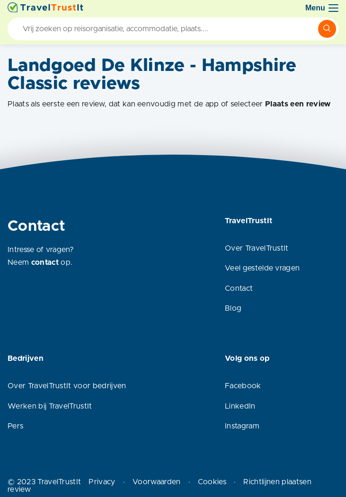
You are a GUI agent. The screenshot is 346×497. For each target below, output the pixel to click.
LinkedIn (240, 406)
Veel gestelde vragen (262, 268)
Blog (233, 308)
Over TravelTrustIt (257, 248)
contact (45, 262)
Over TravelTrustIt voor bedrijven (67, 386)
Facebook (243, 386)
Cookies (212, 482)
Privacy (102, 482)
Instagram (242, 426)
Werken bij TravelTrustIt (50, 406)
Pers (15, 426)
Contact (239, 288)
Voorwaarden (157, 482)
